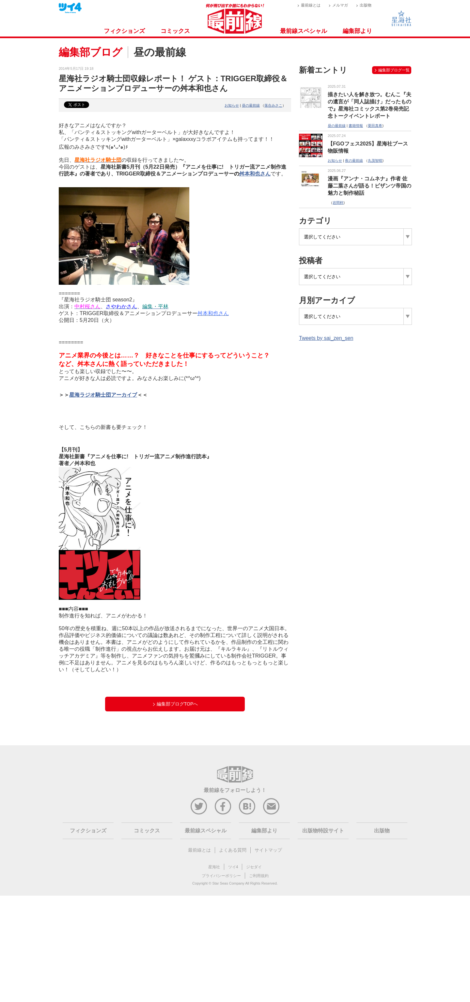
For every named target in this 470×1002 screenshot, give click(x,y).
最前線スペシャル (303, 31)
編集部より (357, 31)
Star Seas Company (228, 883)
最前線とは (311, 5)
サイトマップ (268, 850)
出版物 (365, 5)
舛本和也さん (255, 173)
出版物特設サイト (323, 830)
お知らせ (232, 105)
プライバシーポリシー (221, 875)
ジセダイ (254, 867)
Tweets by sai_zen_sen (326, 338)
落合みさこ (273, 105)
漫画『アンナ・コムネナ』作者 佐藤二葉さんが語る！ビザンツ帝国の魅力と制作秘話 (369, 186)
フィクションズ (124, 31)
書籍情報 (356, 126)
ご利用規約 (259, 875)
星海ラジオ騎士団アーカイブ (103, 395)
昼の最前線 (251, 105)
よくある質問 (232, 850)
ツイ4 (233, 867)
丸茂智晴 (375, 160)
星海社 (214, 867)
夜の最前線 (354, 160)
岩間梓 (338, 203)
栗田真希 (375, 126)
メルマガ (340, 5)
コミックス (175, 31)
